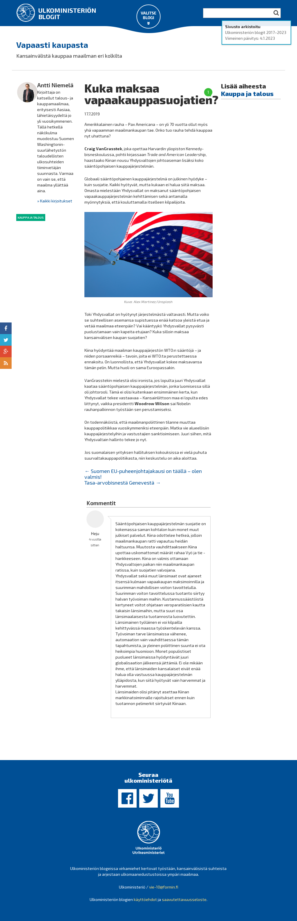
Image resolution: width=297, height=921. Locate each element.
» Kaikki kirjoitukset (54, 200)
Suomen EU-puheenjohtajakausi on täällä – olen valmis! (143, 474)
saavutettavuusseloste (184, 899)
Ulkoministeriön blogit (67, 13)
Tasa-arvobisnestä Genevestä (122, 482)
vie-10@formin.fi (163, 886)
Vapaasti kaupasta (52, 45)
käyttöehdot (145, 899)
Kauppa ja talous (31, 217)
